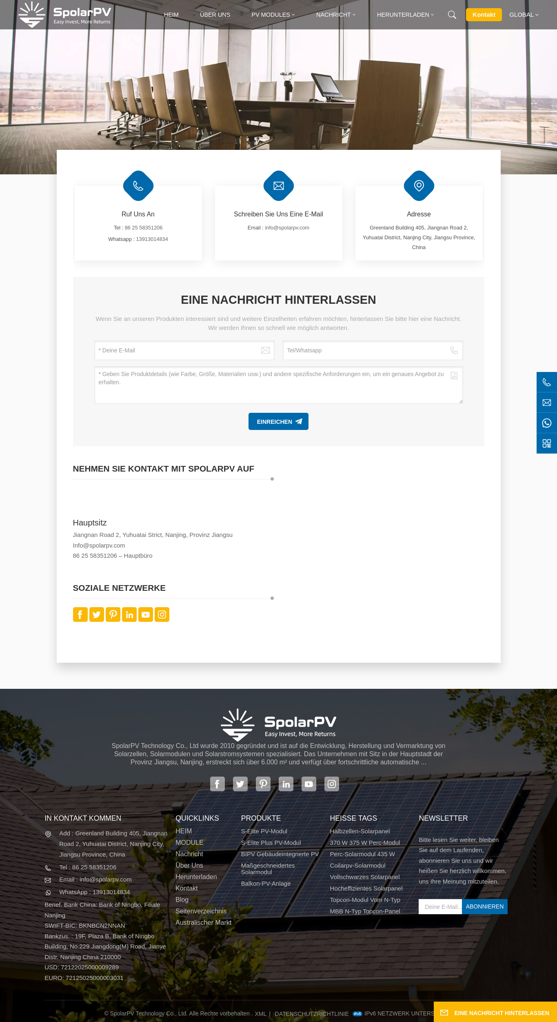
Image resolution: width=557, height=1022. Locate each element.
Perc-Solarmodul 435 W (362, 854)
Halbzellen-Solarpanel (360, 831)
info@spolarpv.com (287, 228)
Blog (182, 900)
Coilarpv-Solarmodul (358, 865)
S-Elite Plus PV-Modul (271, 842)
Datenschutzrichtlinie (312, 1014)
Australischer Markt (203, 923)
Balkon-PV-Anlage (266, 883)
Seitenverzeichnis (200, 911)
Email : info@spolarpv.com (95, 879)
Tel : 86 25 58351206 (87, 867)
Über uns (215, 14)
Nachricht (333, 14)
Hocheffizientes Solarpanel (366, 888)
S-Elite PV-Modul (264, 831)
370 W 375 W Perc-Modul (365, 842)
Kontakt (484, 14)
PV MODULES (271, 14)
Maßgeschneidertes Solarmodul (268, 868)
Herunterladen (403, 14)
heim (171, 14)
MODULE (189, 842)
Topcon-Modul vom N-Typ (365, 900)
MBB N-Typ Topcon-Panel (365, 911)
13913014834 (152, 239)
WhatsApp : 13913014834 (94, 891)
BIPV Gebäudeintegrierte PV (280, 854)
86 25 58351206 (144, 228)
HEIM (183, 831)
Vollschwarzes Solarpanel (365, 877)
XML (260, 1014)
